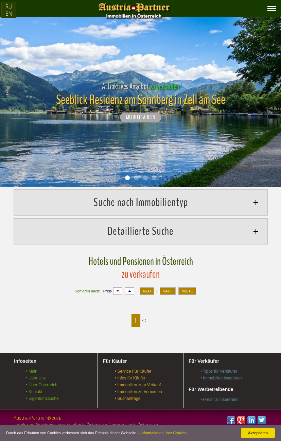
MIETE (187, 291)
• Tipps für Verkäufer (218, 371)
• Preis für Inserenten (219, 399)
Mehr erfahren (140, 117)
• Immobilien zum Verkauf (138, 385)
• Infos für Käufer (130, 378)
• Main (31, 371)
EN (9, 13)
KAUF (168, 291)
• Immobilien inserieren (221, 378)
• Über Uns (36, 378)
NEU (147, 291)
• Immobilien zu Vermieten (138, 391)
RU (8, 6)
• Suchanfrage (128, 398)
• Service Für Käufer (133, 371)
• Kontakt (34, 391)
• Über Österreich (41, 385)
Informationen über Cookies (164, 433)
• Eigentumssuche (42, 398)
